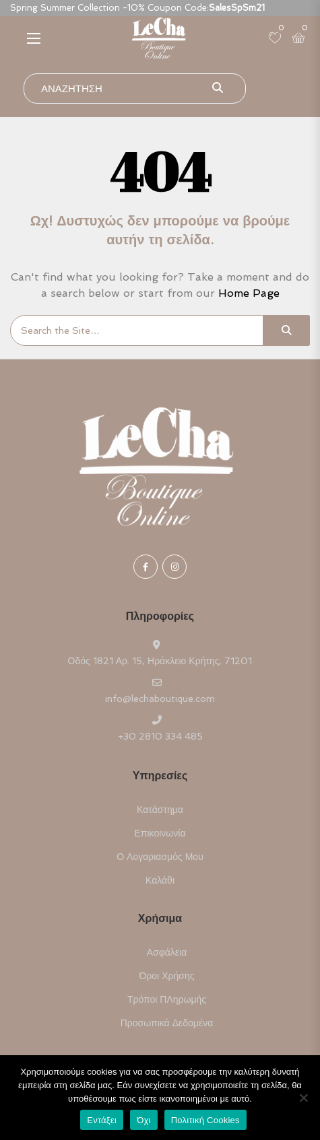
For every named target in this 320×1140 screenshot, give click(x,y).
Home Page (249, 293)
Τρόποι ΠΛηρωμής (166, 999)
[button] (34, 38)
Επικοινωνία (160, 833)
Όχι (144, 1120)
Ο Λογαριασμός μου (160, 856)
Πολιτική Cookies (205, 1120)
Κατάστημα (160, 809)
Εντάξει (102, 1120)
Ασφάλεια (167, 952)
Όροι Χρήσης (167, 975)
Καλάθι (160, 880)
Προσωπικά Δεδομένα (167, 1023)
